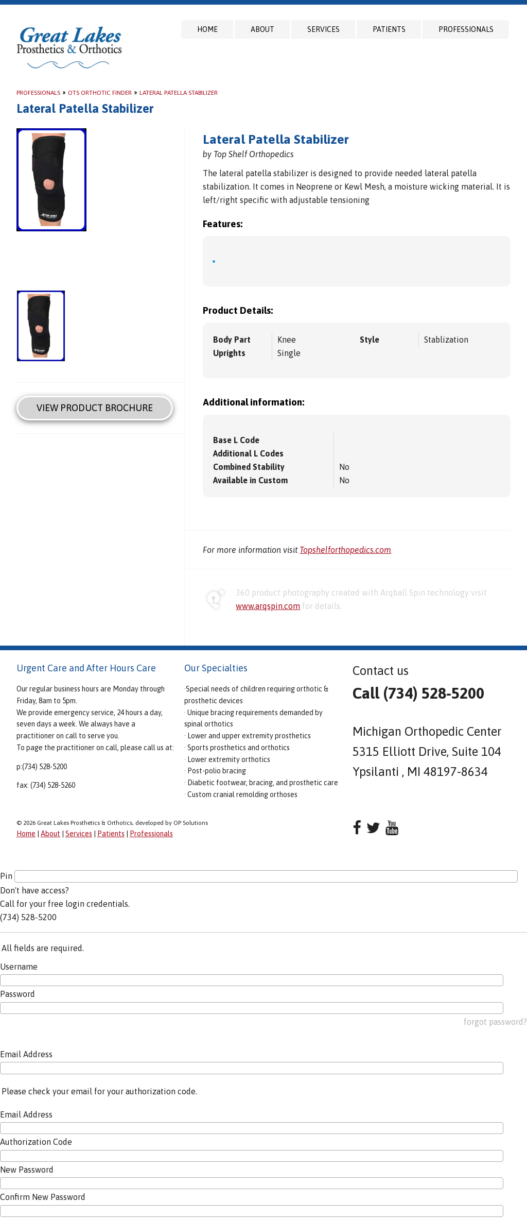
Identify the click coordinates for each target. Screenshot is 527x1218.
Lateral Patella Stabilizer (178, 92)
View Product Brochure (95, 407)
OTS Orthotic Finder (100, 92)
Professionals (466, 29)
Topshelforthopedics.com (345, 549)
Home (207, 29)
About (262, 29)
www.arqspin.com (268, 606)
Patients (389, 29)
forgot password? (495, 1021)
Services (323, 29)
